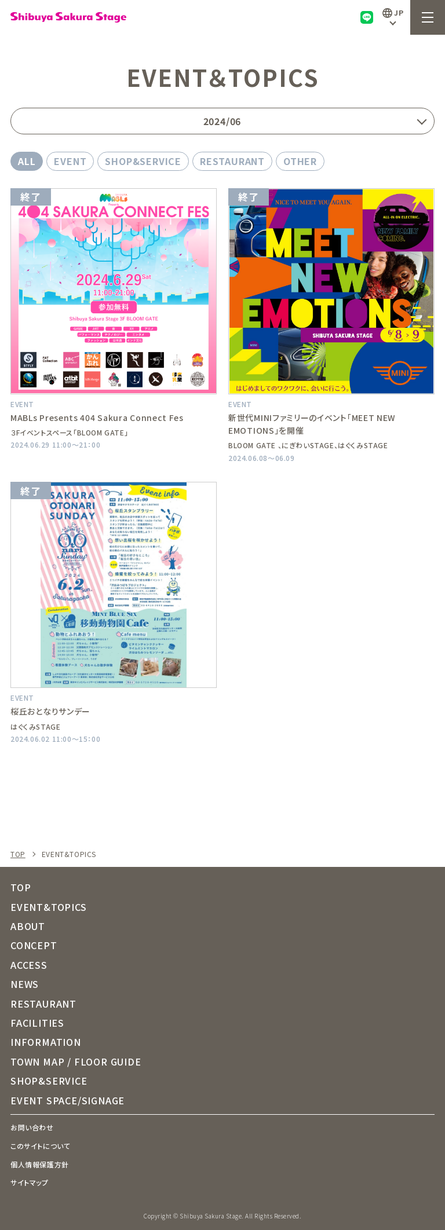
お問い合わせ (32, 1127)
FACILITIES (37, 1023)
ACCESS (29, 965)
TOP (17, 854)
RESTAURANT (232, 161)
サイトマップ (29, 1182)
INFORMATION (45, 1042)
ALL (26, 161)
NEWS (24, 984)
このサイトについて (40, 1146)
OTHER (300, 161)
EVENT (70, 161)
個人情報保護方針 (39, 1164)
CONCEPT (33, 945)
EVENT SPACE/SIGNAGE (67, 1100)
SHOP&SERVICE (143, 161)
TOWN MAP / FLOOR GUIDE (75, 1061)
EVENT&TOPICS (48, 907)
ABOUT (27, 926)
